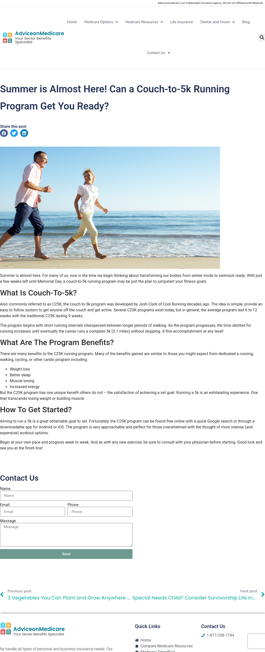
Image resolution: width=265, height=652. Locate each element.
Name (5, 489)
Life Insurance (181, 22)
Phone (72, 505)
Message (8, 521)
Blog (246, 22)
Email (5, 505)
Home (72, 22)
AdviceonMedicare (39, 33)
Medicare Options (101, 22)
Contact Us (158, 53)
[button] (4, 133)
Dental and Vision (217, 22)
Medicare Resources (144, 22)
